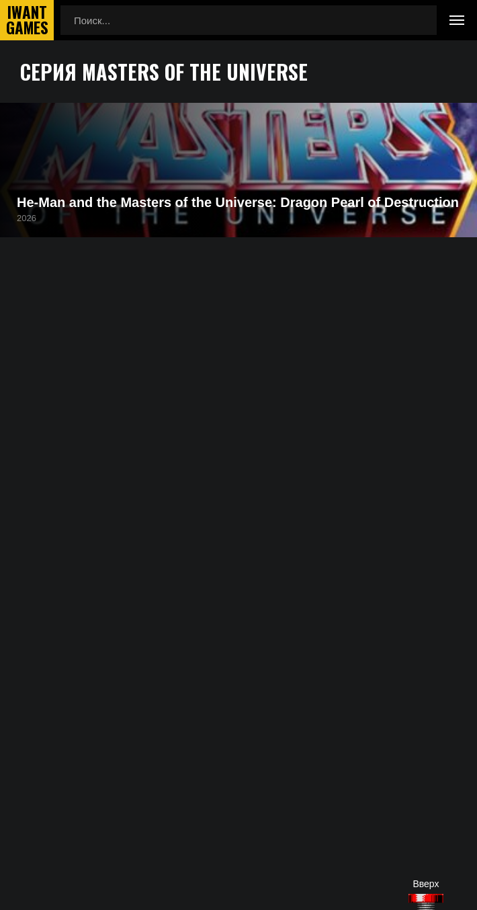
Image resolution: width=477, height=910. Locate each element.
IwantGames (27, 20)
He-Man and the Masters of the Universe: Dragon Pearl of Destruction (238, 202)
